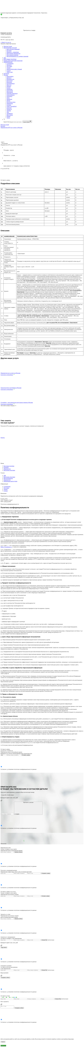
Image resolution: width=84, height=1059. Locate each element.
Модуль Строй (8, 46)
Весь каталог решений (13, 49)
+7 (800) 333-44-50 (6, 42)
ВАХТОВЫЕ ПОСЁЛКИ (10, 59)
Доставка (9, 66)
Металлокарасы (8, 478)
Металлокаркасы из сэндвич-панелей (17, 56)
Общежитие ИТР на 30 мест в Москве (11, 127)
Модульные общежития (13, 53)
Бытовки (9, 50)
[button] (4, 119)
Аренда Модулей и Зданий (14, 69)
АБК (5, 58)
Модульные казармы (12, 55)
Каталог (3, 126)
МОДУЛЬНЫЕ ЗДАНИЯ (10, 48)
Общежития (7, 469)
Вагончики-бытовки (9, 470)
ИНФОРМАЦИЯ (8, 62)
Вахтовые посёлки (9, 466)
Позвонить (15, 1057)
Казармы (6, 467)
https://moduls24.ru (6, 547)
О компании (10, 63)
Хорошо (3, 1042)
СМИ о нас (10, 72)
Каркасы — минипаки (13, 52)
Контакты (6, 73)
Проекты (9, 65)
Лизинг (9, 68)
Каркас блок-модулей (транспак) (13, 60)
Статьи (9, 70)
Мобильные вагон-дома (10, 481)
